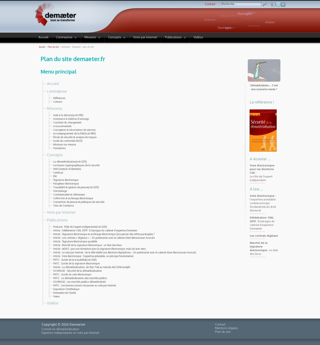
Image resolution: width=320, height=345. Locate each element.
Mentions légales (226, 328)
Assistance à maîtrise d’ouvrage (71, 118)
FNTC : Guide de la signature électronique (76, 263)
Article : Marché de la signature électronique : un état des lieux (87, 245)
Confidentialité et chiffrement (69, 194)
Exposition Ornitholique (66, 289)
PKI (55, 176)
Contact (210, 4)
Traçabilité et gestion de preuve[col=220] (76, 187)
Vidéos (53, 303)
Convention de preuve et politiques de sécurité (78, 201)
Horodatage (60, 190)
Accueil (53, 83)
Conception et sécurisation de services (74, 129)
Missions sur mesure (64, 144)
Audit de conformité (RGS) (67, 140)
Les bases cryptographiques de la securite (76, 165)
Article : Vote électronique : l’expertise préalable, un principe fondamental (93, 256)
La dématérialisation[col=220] (70, 161)
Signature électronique (65, 179)
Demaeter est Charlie (64, 292)
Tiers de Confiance (63, 205)
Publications (57, 220)
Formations (59, 148)
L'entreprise (57, 91)
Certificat (58, 172)
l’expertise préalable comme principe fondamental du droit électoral (263, 203)
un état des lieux (264, 248)
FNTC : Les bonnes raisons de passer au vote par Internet (84, 285)
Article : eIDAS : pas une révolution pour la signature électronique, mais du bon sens (99, 248)
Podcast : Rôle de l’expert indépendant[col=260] (80, 226)
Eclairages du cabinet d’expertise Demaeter (262, 223)
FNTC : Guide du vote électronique (72, 274)
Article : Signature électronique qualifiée (75, 241)
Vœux (56, 296)
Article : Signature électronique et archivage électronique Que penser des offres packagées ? (104, 234)
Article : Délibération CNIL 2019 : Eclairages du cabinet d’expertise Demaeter (95, 230)
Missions (54, 108)
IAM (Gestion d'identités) (67, 168)
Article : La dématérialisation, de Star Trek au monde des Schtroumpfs (91, 267)
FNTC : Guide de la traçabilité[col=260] (75, 259)
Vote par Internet (61, 212)
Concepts (55, 155)
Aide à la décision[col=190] (68, 115)
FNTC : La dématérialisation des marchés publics (80, 278)
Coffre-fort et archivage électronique (73, 198)
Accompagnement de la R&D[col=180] (74, 133)
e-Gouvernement (62, 126)
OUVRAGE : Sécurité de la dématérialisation (77, 270)
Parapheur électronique (66, 183)
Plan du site (223, 331)
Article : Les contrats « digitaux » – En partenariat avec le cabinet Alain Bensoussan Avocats (104, 237)
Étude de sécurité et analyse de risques (75, 137)
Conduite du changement (67, 122)
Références (59, 98)
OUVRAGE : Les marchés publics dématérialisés (79, 281)
